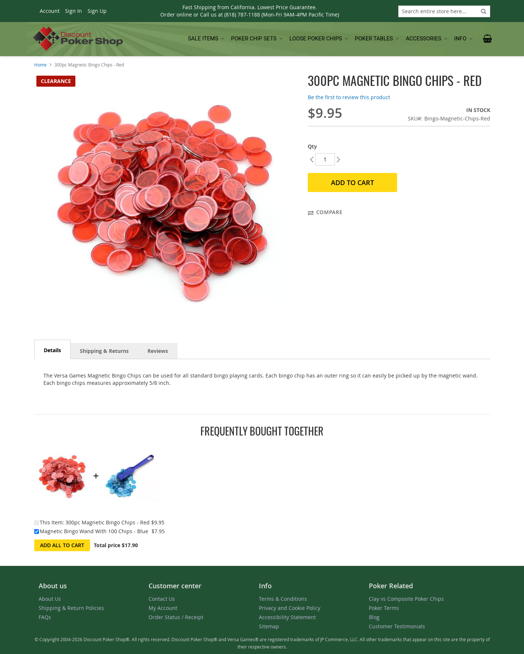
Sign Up (97, 10)
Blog (374, 617)
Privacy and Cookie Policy (289, 607)
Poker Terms (384, 607)
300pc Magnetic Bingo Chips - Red (107, 522)
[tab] (52, 349)
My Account (163, 607)
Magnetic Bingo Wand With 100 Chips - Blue (94, 531)
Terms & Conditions (283, 598)
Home (40, 65)
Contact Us (162, 598)
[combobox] (444, 11)
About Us (50, 598)
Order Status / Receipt (176, 617)
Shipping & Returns (104, 350)
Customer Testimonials (397, 626)
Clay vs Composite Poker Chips (406, 598)
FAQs (45, 617)
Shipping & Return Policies (71, 607)
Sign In (73, 10)
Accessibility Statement (287, 617)
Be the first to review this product (349, 97)
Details (52, 350)
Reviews (157, 350)
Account (50, 10)
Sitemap (269, 626)
